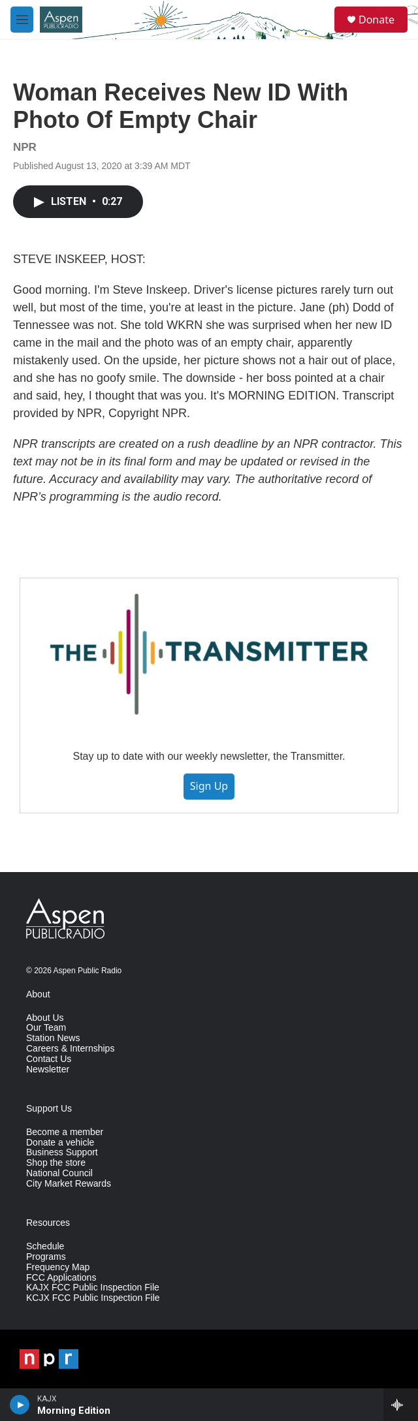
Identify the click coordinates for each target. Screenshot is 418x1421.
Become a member (64, 1132)
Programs (46, 1257)
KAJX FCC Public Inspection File (92, 1287)
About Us (45, 1018)
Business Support (62, 1152)
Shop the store (56, 1163)
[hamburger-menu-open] (21, 20)
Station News (53, 1038)
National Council (59, 1173)
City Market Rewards (68, 1184)
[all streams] (400, 1404)
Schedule (45, 1246)
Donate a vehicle (60, 1143)
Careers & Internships (70, 1049)
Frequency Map (57, 1267)
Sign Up (209, 786)
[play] (20, 1404)
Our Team (46, 1028)
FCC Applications (61, 1278)
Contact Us (48, 1059)
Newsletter (47, 1069)
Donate (376, 19)
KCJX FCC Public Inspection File (93, 1298)
